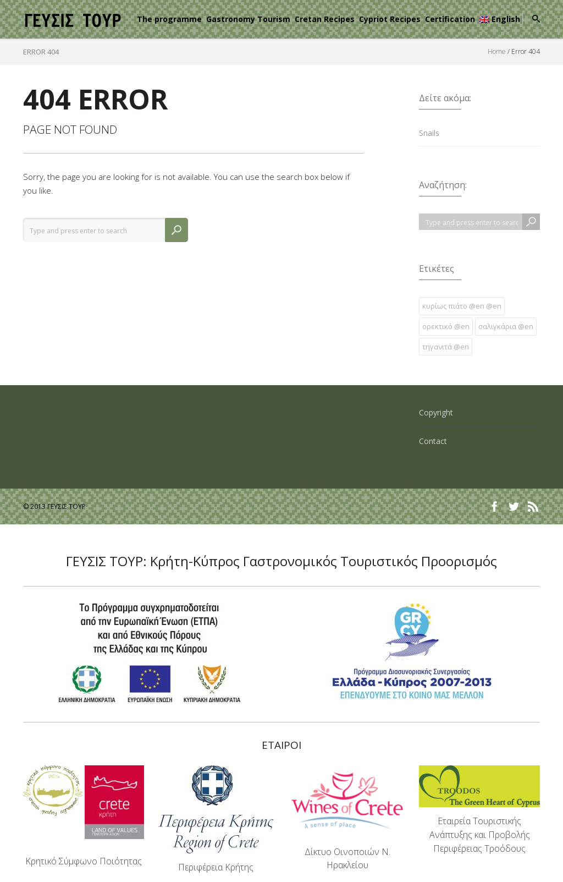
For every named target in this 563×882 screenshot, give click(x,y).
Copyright (436, 412)
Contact (433, 441)
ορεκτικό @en (446, 326)
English (499, 19)
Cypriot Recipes (390, 19)
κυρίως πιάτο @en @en (461, 306)
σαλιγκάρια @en (505, 326)
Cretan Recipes (325, 19)
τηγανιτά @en (445, 347)
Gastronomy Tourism (248, 19)
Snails (429, 133)
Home (497, 51)
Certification (450, 19)
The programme (169, 19)
